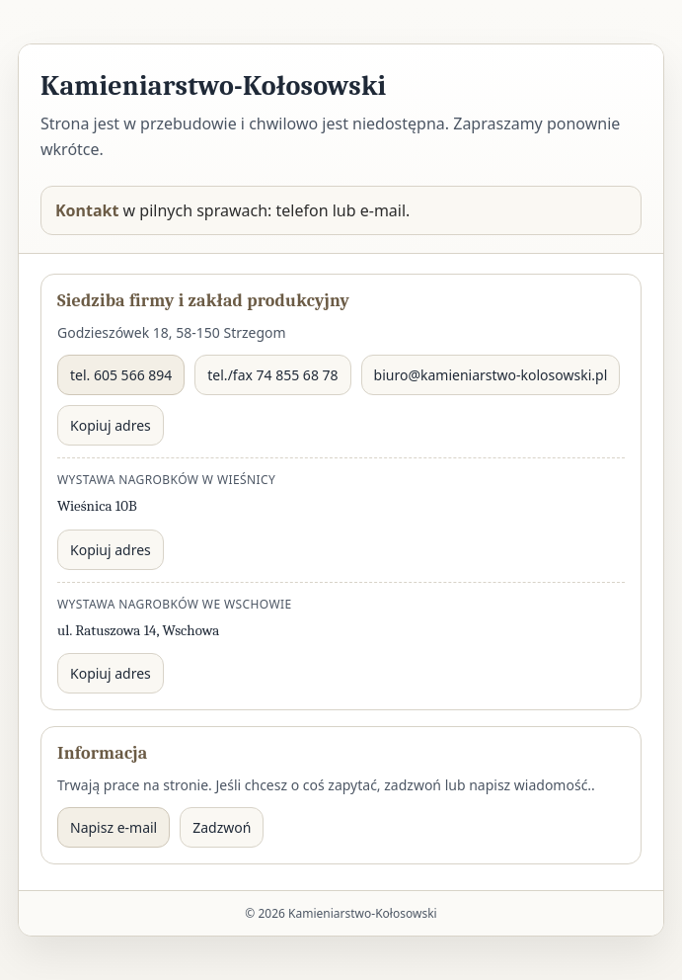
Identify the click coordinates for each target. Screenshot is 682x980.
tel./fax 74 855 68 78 (272, 375)
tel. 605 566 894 (121, 375)
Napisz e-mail (113, 827)
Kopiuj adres (110, 425)
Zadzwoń (221, 827)
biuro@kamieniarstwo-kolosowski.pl (491, 375)
